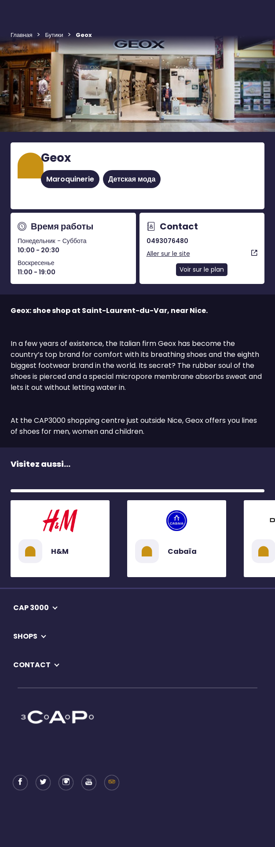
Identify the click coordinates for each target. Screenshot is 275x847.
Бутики (54, 35)
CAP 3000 (31, 608)
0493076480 (167, 240)
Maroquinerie (70, 179)
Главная (21, 35)
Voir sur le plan (202, 269)
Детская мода (131, 179)
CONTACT (32, 665)
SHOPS (25, 636)
